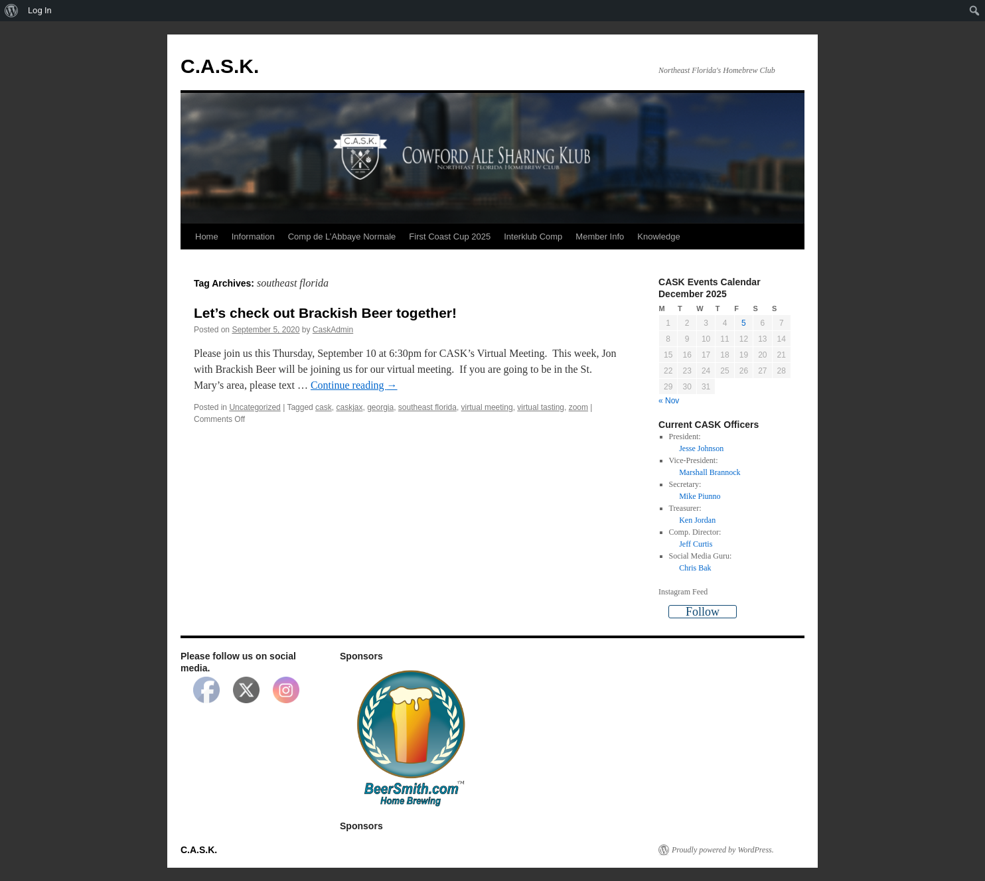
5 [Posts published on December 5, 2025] (743, 323)
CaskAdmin (333, 329)
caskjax (349, 407)
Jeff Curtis (695, 544)
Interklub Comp (533, 236)
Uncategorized (254, 407)
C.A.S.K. (220, 66)
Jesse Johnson (701, 448)
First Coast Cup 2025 (450, 236)
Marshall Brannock (709, 472)
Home (206, 236)
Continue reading (354, 385)
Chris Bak (695, 568)
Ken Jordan (697, 520)
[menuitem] (11, 10)
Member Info (599, 236)
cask (323, 407)
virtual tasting (540, 407)
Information (253, 236)
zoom (578, 407)
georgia (380, 407)
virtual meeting (487, 407)
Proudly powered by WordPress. (723, 849)
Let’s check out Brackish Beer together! (325, 312)
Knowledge (658, 236)
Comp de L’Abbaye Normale (342, 236)
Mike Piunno (699, 496)
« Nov (668, 400)
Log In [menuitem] (40, 10)
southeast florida (427, 407)
